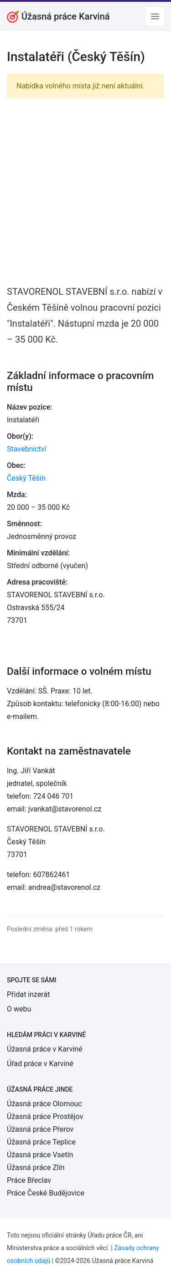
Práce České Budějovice (45, 1193)
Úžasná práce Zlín (36, 1167)
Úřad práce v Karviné (40, 1063)
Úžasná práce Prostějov (45, 1116)
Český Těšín (26, 478)
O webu (19, 1009)
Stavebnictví (26, 449)
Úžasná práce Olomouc (44, 1103)
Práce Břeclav (29, 1180)
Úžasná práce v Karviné (44, 1049)
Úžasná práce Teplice (41, 1142)
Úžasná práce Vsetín (40, 1154)
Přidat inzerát (28, 994)
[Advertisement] (85, 191)
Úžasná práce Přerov (40, 1129)
